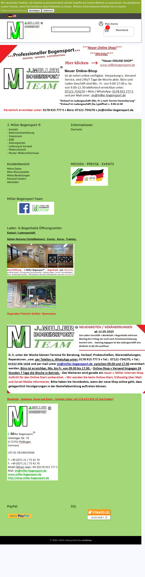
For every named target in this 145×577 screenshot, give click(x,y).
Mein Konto (111, 24)
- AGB (10, 140)
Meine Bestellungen (18, 175)
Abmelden (13, 182)
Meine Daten (14, 169)
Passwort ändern (16, 179)
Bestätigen (34, 10)
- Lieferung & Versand (19, 146)
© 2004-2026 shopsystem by (71, 540)
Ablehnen (48, 10)
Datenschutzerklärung (13, 10)
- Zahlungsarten (16, 143)
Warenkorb (122, 30)
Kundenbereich (18, 164)
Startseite (76, 129)
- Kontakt (12, 129)
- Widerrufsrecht (16, 150)
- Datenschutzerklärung (20, 133)
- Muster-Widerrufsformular (23, 153)
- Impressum (14, 136)
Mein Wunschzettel (18, 172)
